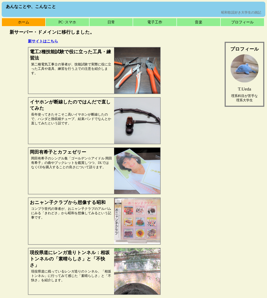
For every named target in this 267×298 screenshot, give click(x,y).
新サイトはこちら (43, 41)
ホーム (23, 22)
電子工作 (154, 22)
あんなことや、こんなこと (31, 6)
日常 (111, 22)
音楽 (198, 22)
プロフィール (242, 22)
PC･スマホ (67, 22)
